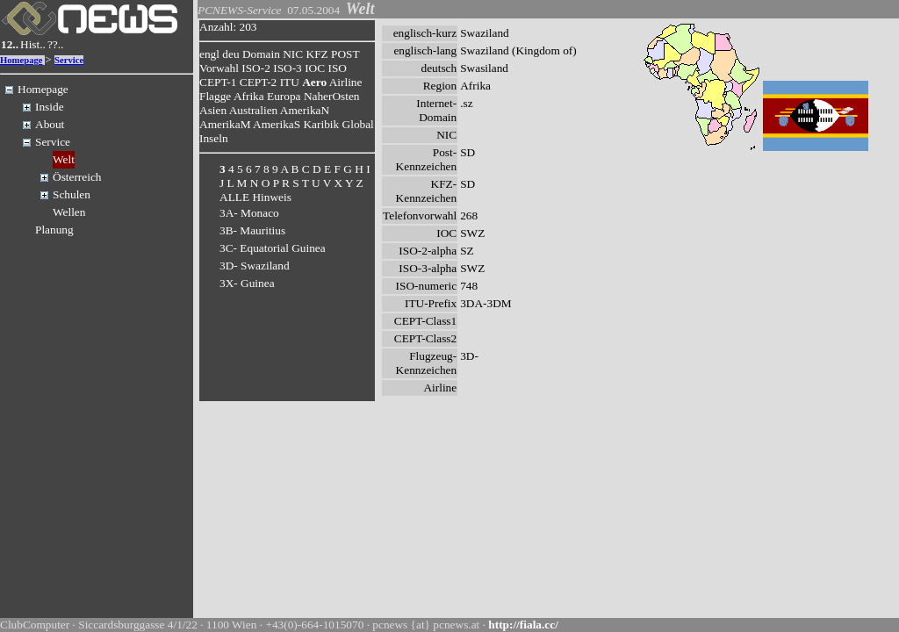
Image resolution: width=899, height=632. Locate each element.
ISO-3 (287, 68)
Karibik (321, 124)
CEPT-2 (258, 82)
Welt (64, 159)
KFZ (317, 54)
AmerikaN (304, 110)
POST (345, 54)
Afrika (249, 96)
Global (358, 124)
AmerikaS (276, 124)
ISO (336, 68)
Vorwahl (219, 68)
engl (209, 54)
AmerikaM (224, 124)
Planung (54, 229)
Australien (253, 110)
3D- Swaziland (254, 265)
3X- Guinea (247, 283)
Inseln (213, 138)
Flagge (215, 96)
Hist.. (33, 44)
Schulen (71, 194)
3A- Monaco (249, 212)
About (49, 124)
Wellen (69, 212)
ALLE (234, 197)
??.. (55, 44)
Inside (49, 106)
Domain (261, 54)
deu (230, 54)
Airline (346, 82)
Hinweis (271, 197)
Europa (284, 96)
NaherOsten (332, 96)
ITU (289, 82)
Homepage (21, 60)
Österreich (77, 176)
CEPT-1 (217, 82)
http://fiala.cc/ (523, 624)
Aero (314, 82)
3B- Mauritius (252, 230)
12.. (9, 44)
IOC (315, 68)
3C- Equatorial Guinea (272, 248)
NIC (293, 54)
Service (68, 60)
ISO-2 (255, 68)
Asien (213, 110)
